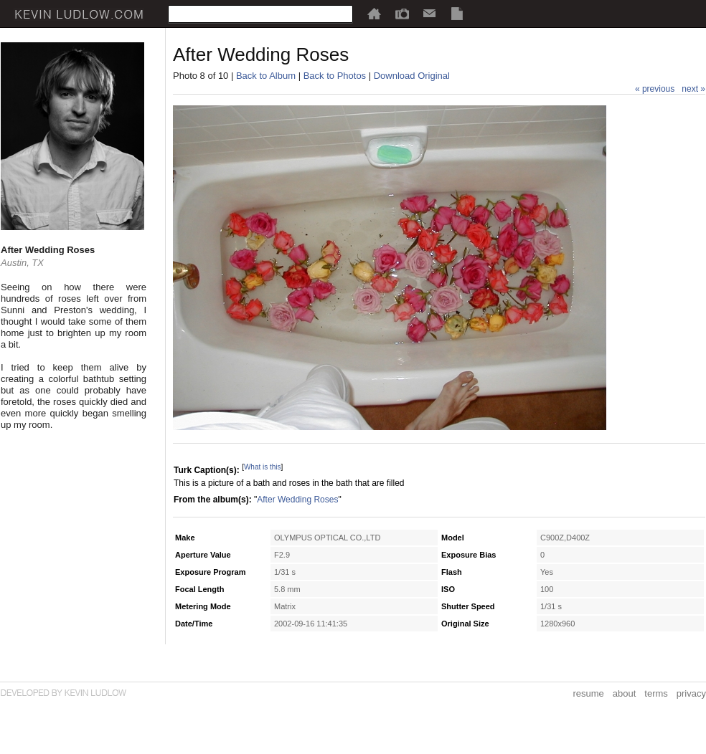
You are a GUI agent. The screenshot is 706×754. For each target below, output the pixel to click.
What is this (262, 467)
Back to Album (266, 75)
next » (693, 89)
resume (588, 693)
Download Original (412, 75)
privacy (691, 693)
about (624, 693)
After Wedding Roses (297, 500)
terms (656, 693)
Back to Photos (334, 75)
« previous (654, 89)
